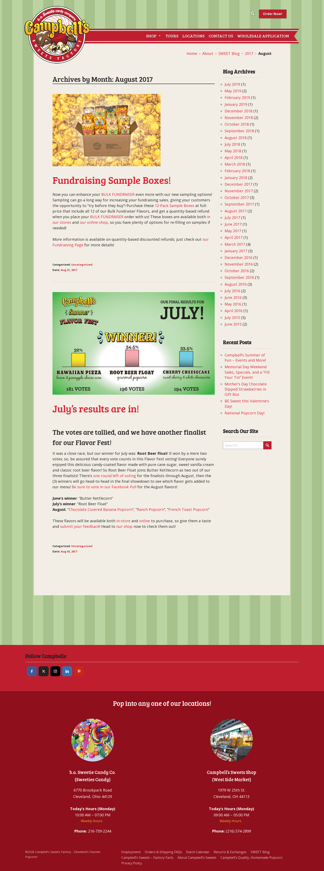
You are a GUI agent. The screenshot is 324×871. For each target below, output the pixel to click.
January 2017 (236, 250)
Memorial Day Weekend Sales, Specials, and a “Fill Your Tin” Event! (247, 372)
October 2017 (237, 197)
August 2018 (236, 137)
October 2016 (237, 270)
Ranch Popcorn (150, 509)
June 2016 (233, 297)
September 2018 (239, 130)
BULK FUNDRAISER (118, 194)
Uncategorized (81, 264)
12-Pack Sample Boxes (174, 205)
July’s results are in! (95, 408)
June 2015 (233, 324)
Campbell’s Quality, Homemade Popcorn (251, 857)
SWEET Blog (229, 53)
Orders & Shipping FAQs (163, 852)
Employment (131, 852)
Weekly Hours (91, 821)
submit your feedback (79, 526)
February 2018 (237, 170)
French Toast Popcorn (188, 509)
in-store (123, 520)
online (144, 520)
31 (68, 270)
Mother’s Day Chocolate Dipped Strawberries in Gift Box (246, 389)
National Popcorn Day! (244, 412)
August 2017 (236, 210)
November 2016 (239, 264)
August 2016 (236, 284)
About (207, 53)
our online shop (94, 222)
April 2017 (233, 237)
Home (192, 53)
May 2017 (233, 230)
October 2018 (237, 124)
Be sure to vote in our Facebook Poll (104, 486)
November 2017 (239, 190)
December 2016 (238, 257)
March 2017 (235, 244)
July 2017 (232, 217)
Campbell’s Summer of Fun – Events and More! (245, 357)
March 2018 (235, 164)
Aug (63, 270)
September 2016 (239, 277)
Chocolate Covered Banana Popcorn (100, 509)
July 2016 (232, 290)
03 (68, 551)
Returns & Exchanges (230, 852)
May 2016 (233, 304)
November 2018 (239, 117)
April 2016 (233, 310)
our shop (124, 526)
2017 (249, 53)
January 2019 (236, 104)
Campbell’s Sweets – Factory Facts (147, 857)
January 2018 (236, 177)
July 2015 (232, 317)
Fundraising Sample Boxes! (111, 179)
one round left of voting (114, 475)
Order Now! (272, 14)
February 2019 (237, 97)
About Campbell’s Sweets (196, 857)
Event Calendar (198, 852)
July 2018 (232, 144)
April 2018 (233, 157)
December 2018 (238, 110)
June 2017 (233, 224)
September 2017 (239, 204)
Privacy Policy (131, 863)
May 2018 (233, 150)
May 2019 (233, 90)
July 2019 (232, 84)
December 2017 (238, 184)
